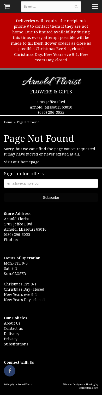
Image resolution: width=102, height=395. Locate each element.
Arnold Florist (51, 82)
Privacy (10, 339)
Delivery (11, 334)
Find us (11, 240)
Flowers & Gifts (51, 91)
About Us (12, 323)
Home (8, 122)
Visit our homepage (21, 162)
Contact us (13, 328)
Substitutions (16, 344)
